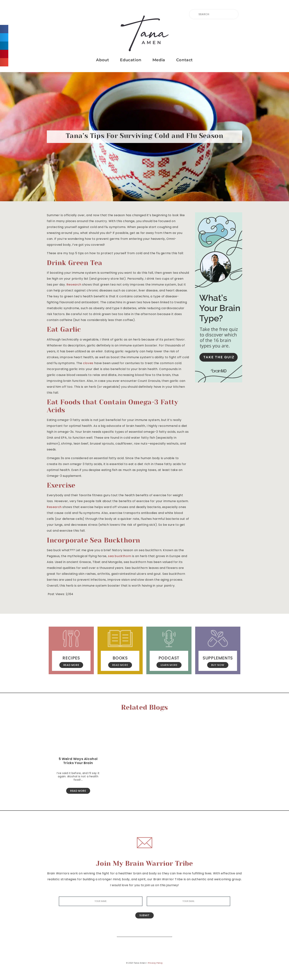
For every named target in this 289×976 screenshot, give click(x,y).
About (102, 60)
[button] (4, 29)
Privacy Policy (155, 963)
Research (74, 284)
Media (158, 60)
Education (130, 60)
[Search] (166, 931)
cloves (88, 363)
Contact (184, 60)
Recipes (71, 658)
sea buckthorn (119, 556)
